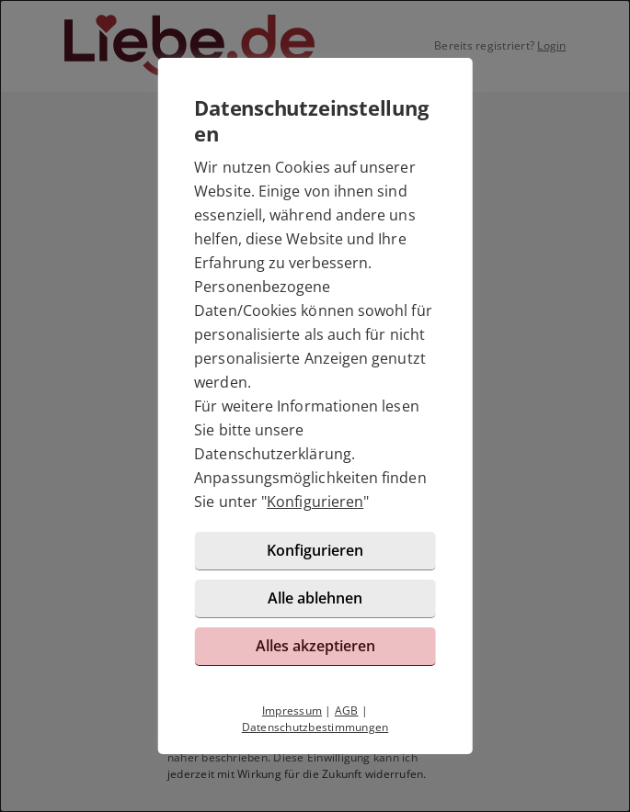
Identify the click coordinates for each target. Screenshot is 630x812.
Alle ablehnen (315, 598)
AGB (347, 710)
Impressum (292, 710)
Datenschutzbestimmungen (315, 727)
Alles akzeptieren (315, 646)
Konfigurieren (315, 501)
